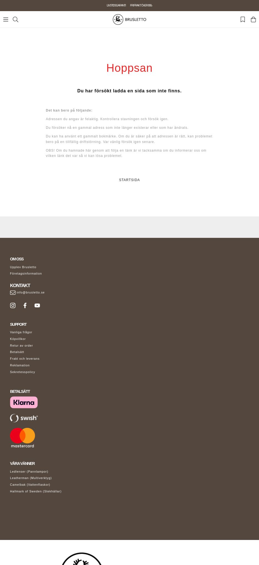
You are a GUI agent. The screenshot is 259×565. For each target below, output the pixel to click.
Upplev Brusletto (23, 267)
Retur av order (21, 345)
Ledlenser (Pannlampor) (29, 471)
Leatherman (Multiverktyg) (31, 478)
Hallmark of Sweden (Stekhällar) (36, 491)
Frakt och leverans (25, 358)
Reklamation (20, 365)
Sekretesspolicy (22, 372)
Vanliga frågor (21, 332)
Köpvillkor (18, 339)
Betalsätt (17, 352)
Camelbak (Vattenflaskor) (30, 484)
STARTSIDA (129, 180)
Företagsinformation (26, 273)
